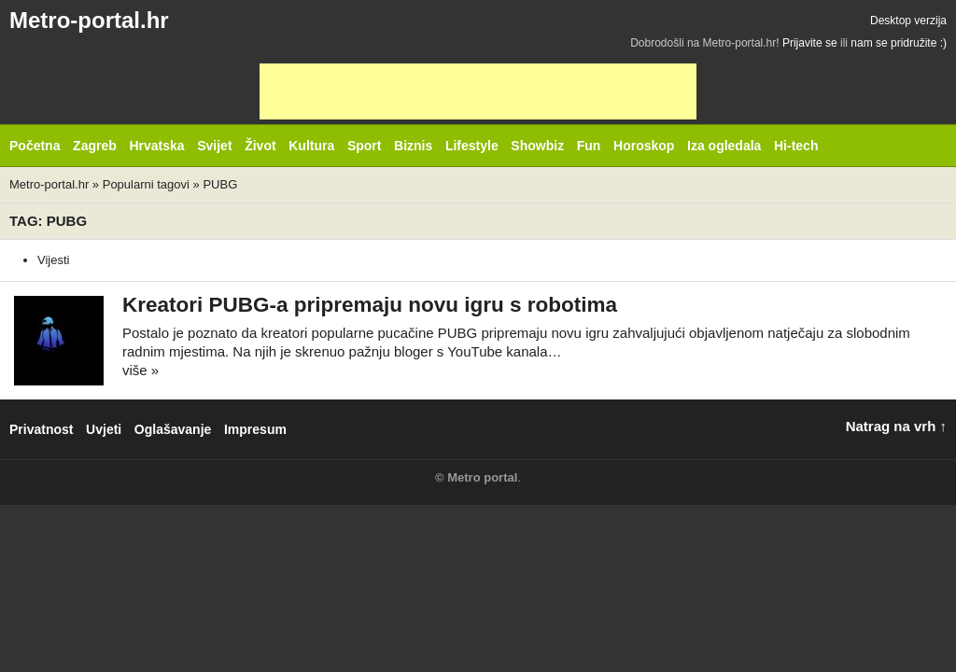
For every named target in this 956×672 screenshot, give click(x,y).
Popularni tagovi (146, 184)
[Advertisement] (478, 91)
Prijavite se (809, 42)
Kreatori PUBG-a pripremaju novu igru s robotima (369, 304)
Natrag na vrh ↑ (896, 426)
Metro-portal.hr (89, 20)
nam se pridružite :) (899, 42)
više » (140, 370)
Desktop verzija (908, 20)
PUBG (220, 184)
